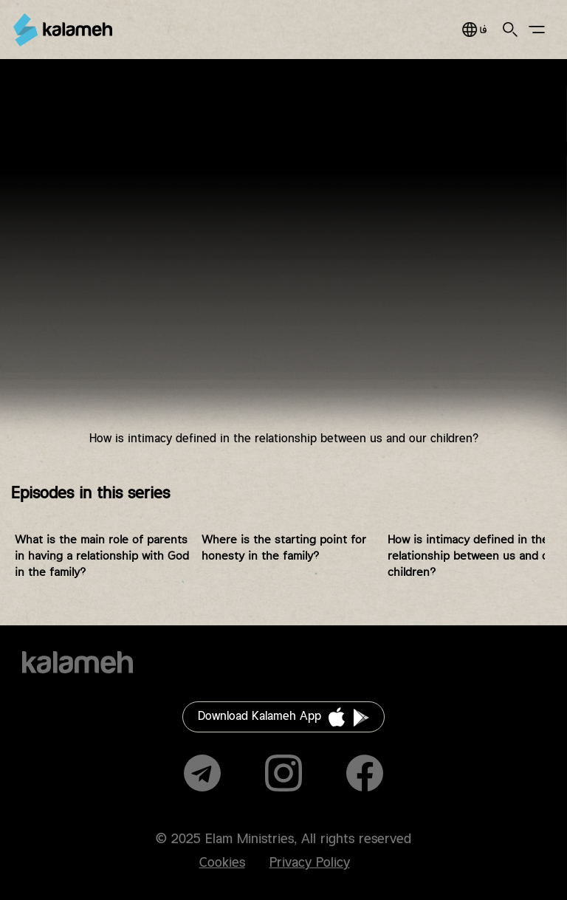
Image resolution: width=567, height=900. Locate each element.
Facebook (364, 773)
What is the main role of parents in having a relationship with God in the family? (102, 556)
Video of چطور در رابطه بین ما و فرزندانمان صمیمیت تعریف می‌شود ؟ (283, 264)
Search (510, 29)
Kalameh (62, 30)
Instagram (283, 773)
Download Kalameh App (259, 716)
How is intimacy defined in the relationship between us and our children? (474, 556)
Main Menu (537, 29)
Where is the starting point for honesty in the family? (284, 548)
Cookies (222, 863)
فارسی (474, 29)
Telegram (202, 773)
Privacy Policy (309, 863)
